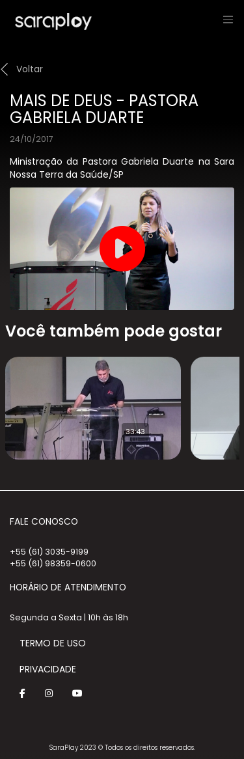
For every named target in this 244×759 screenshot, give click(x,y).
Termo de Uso (53, 643)
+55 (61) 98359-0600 (53, 563)
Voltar (29, 69)
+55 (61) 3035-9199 (49, 551)
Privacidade (48, 669)
